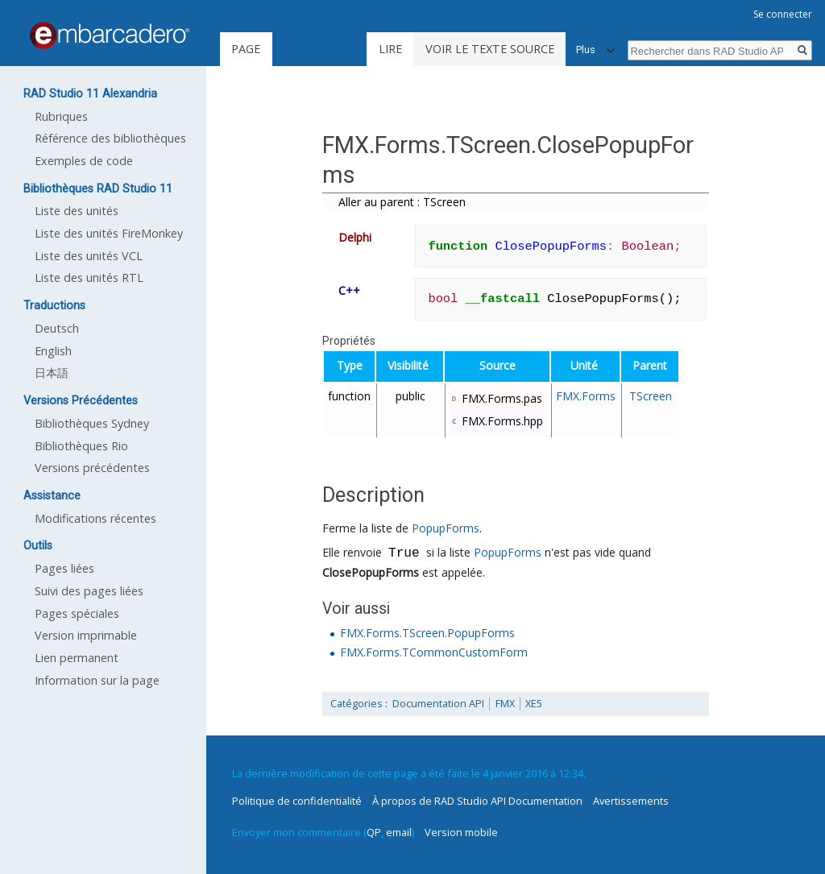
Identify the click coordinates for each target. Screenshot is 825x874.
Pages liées (64, 568)
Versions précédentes (92, 467)
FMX (505, 703)
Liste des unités (76, 210)
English (53, 350)
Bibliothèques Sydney (92, 423)
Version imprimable (86, 635)
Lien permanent (76, 657)
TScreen (650, 396)
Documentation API (438, 703)
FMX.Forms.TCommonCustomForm (434, 652)
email (399, 832)
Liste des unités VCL (89, 255)
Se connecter (782, 14)
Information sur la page (97, 680)
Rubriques (61, 116)
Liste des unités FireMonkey (109, 233)
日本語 (51, 372)
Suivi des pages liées (89, 591)
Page (245, 48)
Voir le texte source (489, 48)
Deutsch (57, 328)
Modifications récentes (95, 518)
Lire (390, 48)
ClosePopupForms (370, 572)
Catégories (356, 703)
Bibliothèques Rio (81, 446)
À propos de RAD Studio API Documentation (477, 800)
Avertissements (631, 800)
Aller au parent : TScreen (402, 201)
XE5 (533, 703)
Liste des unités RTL (89, 277)
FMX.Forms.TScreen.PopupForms (427, 632)
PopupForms (445, 528)
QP (374, 832)
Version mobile (461, 832)
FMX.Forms (586, 396)
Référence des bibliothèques (110, 138)
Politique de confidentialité (297, 800)
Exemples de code (84, 160)
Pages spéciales (77, 613)
